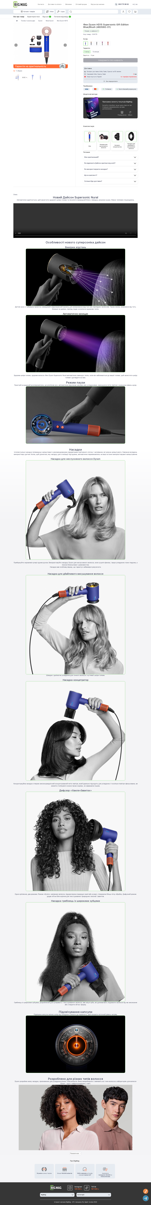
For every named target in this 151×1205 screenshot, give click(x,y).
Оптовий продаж (81, 4)
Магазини (68, 4)
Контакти (41, 4)
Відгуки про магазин (97, 4)
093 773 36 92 (123, 4)
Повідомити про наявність (110, 60)
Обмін (50, 11)
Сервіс (61, 11)
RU (133, 4)
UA (136, 4)
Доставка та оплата (54, 4)
